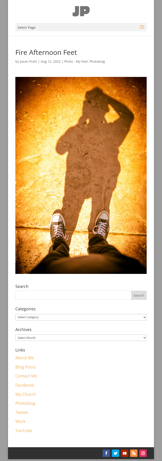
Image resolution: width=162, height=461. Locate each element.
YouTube (23, 430)
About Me (24, 357)
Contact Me (26, 376)
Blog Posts (25, 367)
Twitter (22, 412)
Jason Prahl (28, 61)
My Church (25, 394)
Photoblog (97, 61)
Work (20, 421)
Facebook (24, 385)
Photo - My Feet (76, 61)
